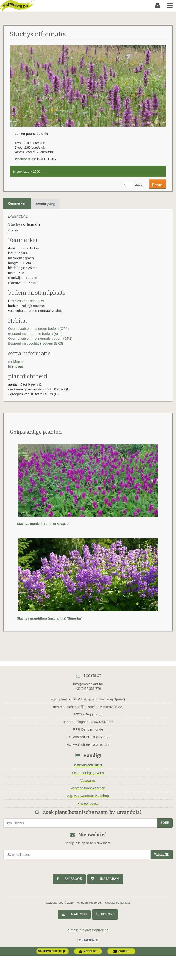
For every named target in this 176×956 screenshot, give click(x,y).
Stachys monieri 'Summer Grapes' (43, 524)
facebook (69, 879)
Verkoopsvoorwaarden (88, 788)
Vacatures (88, 780)
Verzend (161, 854)
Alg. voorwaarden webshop (88, 796)
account (88, 951)
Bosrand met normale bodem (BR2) (35, 334)
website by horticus (118, 902)
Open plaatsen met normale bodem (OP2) (40, 338)
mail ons (74, 914)
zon (20, 301)
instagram (105, 879)
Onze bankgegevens (88, 773)
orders (121, 951)
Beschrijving (45, 204)
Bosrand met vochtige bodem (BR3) (35, 343)
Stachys (15, 224)
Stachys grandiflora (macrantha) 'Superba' (49, 618)
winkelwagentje (52, 951)
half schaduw (34, 301)
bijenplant (15, 366)
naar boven (88, 940)
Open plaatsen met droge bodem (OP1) (38, 328)
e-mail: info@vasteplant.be (88, 930)
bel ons (105, 914)
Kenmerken (17, 203)
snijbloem (15, 361)
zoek (164, 823)
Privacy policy (88, 803)
